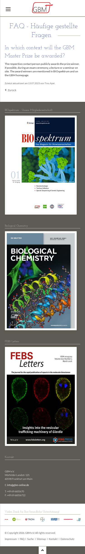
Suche (30, 539)
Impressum (11, 539)
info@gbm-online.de (18, 485)
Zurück (12, 90)
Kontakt (53, 539)
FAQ (22, 539)
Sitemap (41, 539)
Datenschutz (67, 539)
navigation (8, 9)
